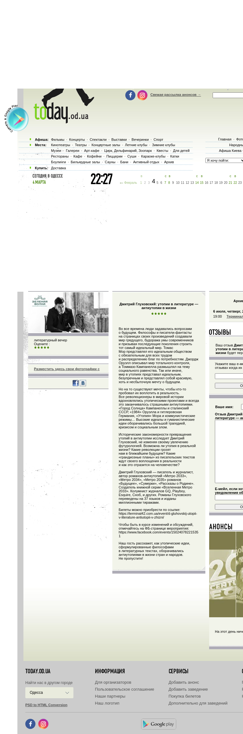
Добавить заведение (188, 689)
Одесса (36, 692)
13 (192, 182)
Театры (81, 145)
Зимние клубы (163, 145)
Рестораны (60, 156)
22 (235, 182)
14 (197, 182)
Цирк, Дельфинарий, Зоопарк (128, 150)
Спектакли (98, 139)
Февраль (130, 182)
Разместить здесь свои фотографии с (66, 369)
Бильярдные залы (85, 162)
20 (225, 182)
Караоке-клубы (153, 156)
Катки (174, 156)
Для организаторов (113, 682)
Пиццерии (114, 156)
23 (240, 182)
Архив (169, 162)
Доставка (58, 168)
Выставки (119, 139)
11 (182, 182)
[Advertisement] (130, 237)
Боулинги (58, 162)
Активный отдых (146, 162)
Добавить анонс (184, 682)
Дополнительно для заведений (198, 703)
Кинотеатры (60, 145)
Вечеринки (140, 139)
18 (216, 182)
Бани (124, 162)
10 (177, 182)
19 (221, 182)
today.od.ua (37, 671)
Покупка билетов (185, 696)
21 (230, 182)
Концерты (77, 139)
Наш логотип (107, 703)
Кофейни (94, 156)
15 (201, 182)
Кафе (77, 156)
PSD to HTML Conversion (46, 705)
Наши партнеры (110, 696)
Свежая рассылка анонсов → (175, 94)
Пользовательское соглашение (124, 689)
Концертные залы (105, 145)
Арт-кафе (91, 150)
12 (187, 182)
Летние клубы (136, 145)
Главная (224, 139)
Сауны (110, 162)
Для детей (181, 150)
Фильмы (57, 139)
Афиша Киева (230, 150)
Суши (131, 156)
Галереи (72, 150)
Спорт (158, 139)
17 (211, 182)
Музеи (56, 150)
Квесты (162, 150)
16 (206, 182)
